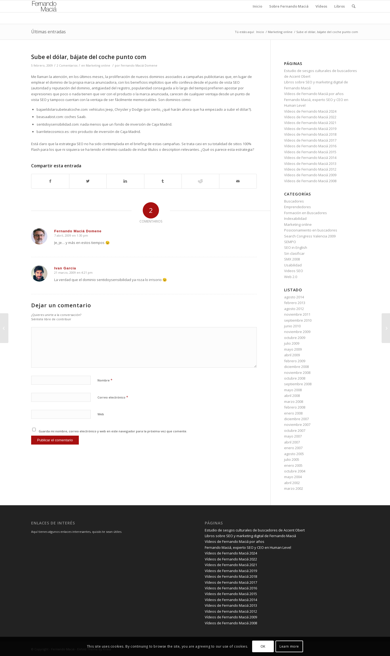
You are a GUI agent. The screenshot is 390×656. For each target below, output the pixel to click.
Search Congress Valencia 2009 (310, 236)
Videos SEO (293, 270)
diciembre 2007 (296, 418)
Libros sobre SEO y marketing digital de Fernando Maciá (250, 535)
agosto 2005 (294, 453)
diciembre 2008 (296, 366)
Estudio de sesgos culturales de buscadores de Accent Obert (255, 530)
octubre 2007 (294, 430)
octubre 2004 (294, 471)
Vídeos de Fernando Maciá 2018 (310, 134)
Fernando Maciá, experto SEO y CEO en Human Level (248, 547)
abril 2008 (292, 395)
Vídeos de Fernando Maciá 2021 (310, 122)
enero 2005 (293, 465)
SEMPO (290, 241)
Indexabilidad (295, 218)
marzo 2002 (293, 488)
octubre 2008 (294, 378)
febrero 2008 (294, 407)
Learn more (289, 646)
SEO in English (295, 247)
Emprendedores (297, 206)
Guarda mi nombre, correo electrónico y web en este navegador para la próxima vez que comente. (113, 431)
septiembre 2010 (297, 320)
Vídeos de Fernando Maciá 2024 (310, 111)
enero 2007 (293, 447)
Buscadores (294, 201)
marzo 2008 (293, 401)
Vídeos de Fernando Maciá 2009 (310, 174)
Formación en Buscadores (305, 212)
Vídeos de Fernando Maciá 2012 (310, 169)
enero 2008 (293, 413)
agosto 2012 (294, 308)
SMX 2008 (292, 259)
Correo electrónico (113, 397)
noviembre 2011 (297, 314)
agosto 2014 (294, 297)
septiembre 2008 (297, 383)
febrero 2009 (294, 360)
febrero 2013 (294, 302)
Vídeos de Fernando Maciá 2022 (310, 117)
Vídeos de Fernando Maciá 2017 (310, 140)
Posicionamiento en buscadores (310, 230)
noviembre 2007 (297, 424)
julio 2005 (291, 459)
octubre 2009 (294, 337)
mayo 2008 (293, 389)
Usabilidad (293, 265)
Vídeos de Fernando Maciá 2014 (310, 157)
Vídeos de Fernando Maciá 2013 (310, 163)
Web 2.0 (290, 276)
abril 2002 (292, 482)
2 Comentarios (67, 65)
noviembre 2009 (297, 331)
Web (101, 414)
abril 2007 (292, 442)
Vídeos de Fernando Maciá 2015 (310, 151)
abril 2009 (292, 355)
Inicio (260, 32)
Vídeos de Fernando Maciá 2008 (310, 180)
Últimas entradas (48, 32)
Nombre (105, 380)
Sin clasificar (294, 253)
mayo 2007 (293, 436)
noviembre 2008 (297, 372)
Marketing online (280, 32)
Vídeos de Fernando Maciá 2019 (310, 128)
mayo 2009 (293, 349)
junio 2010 (292, 326)
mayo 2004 (293, 476)
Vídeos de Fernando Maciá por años (314, 93)
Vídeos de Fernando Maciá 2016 (310, 145)
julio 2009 (291, 343)
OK (263, 646)
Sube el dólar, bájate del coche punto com (88, 57)
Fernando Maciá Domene (139, 65)
